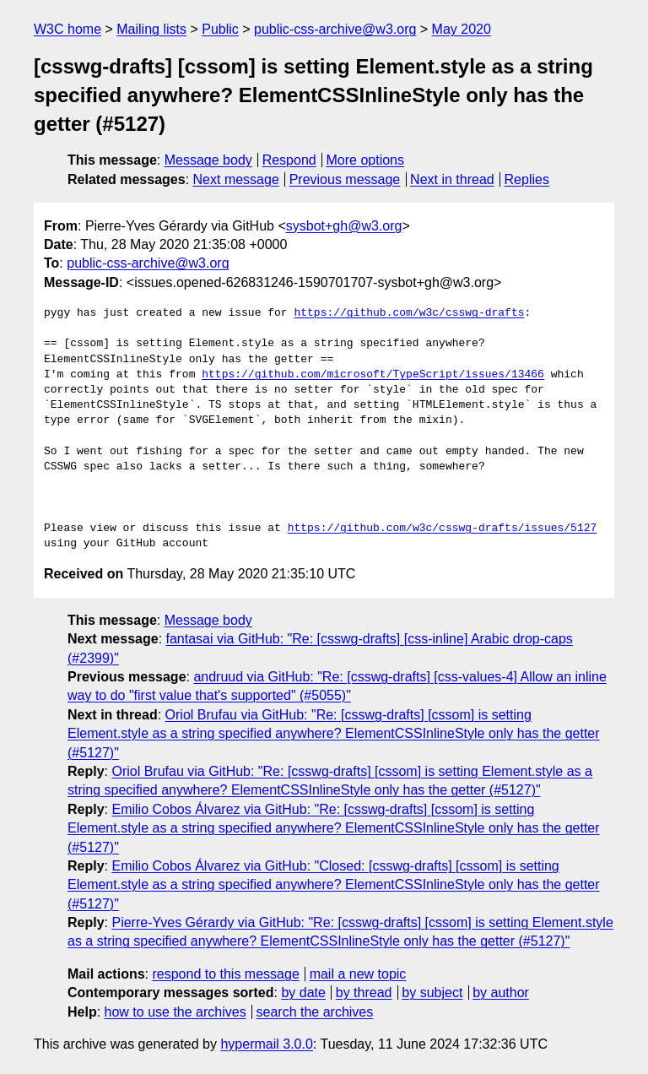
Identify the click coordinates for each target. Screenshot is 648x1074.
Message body (208, 160)
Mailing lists (151, 29)
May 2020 (461, 29)
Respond (289, 160)
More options (366, 160)
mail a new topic (358, 974)
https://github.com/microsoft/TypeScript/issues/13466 (373, 374)
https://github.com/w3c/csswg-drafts (409, 313)
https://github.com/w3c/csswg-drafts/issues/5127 (442, 528)
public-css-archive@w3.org (335, 29)
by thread (364, 992)
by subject (432, 992)
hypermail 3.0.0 (266, 1044)
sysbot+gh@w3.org (344, 226)
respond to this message (225, 974)
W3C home (67, 29)
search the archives (315, 1012)
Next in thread (452, 179)
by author (500, 992)
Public (220, 29)
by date (303, 992)
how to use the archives (175, 1012)
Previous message (345, 179)
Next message (236, 179)
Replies (527, 179)
